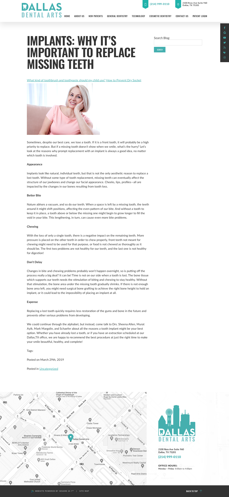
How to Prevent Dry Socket (123, 80)
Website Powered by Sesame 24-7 (52, 491)
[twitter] (224, 42)
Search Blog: (162, 38)
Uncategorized (48, 368)
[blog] (224, 47)
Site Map (84, 491)
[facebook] (224, 27)
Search (160, 49)
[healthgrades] (224, 52)
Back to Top (194, 491)
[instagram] (224, 57)
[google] (224, 32)
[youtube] (224, 37)
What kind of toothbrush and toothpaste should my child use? (66, 80)
